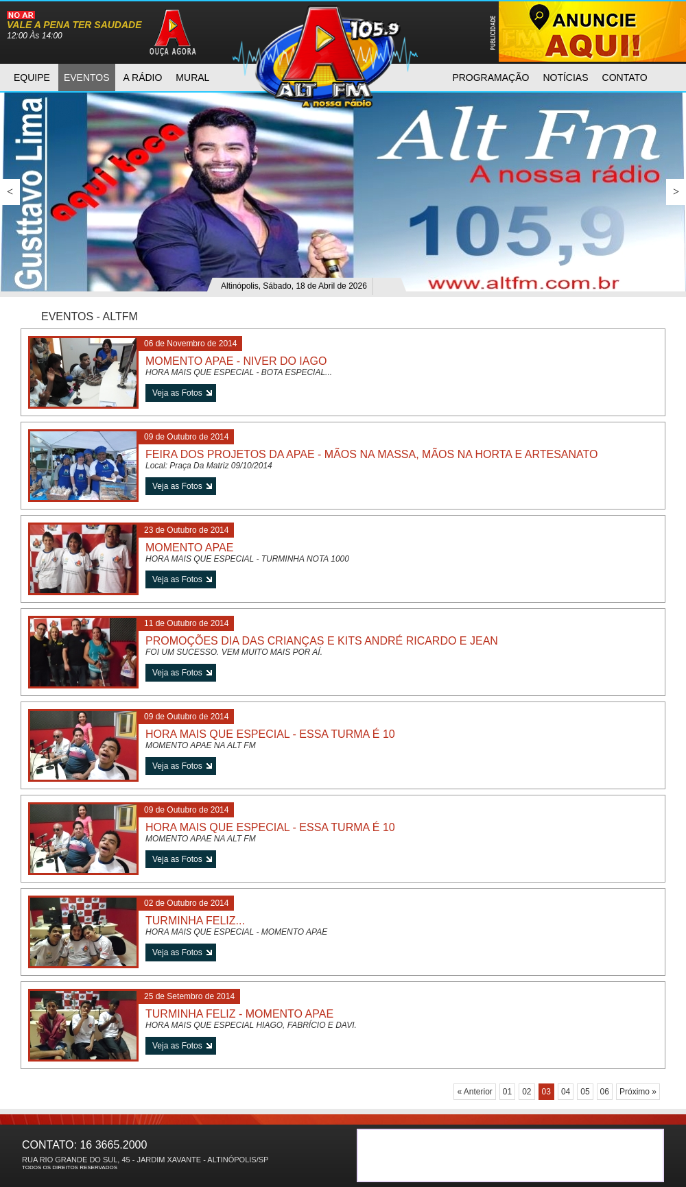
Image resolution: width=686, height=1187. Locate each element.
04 (565, 1091)
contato (625, 77)
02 (526, 1091)
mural (192, 77)
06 (604, 1091)
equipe (32, 77)
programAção (490, 77)
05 (584, 1091)
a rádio (143, 77)
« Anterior (474, 1091)
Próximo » (638, 1091)
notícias (565, 77)
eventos (87, 77)
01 (507, 1091)
